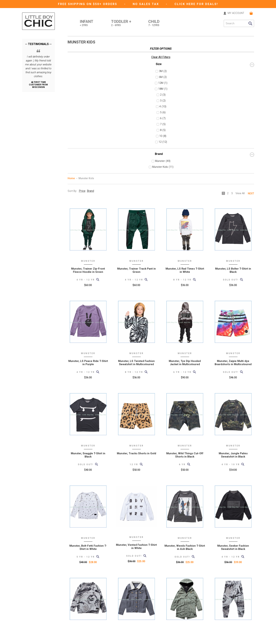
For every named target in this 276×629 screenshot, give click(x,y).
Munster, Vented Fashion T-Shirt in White (136, 416)
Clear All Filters (31, 46)
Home (71, 48)
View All (240, 63)
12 (30, 131)
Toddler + (121, 23)
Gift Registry (74, 615)
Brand (38, 143)
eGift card (73, 620)
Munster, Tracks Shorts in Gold (136, 323)
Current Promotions (79, 610)
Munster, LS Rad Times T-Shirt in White (185, 140)
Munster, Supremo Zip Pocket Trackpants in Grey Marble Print (233, 509)
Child (153, 23)
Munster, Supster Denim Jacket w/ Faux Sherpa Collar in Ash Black (136, 511)
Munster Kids (36, 156)
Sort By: (72, 61)
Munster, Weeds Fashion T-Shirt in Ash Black (184, 417)
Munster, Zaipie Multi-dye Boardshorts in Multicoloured (233, 232)
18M (30, 77)
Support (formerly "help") (82, 590)
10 (29, 125)
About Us (73, 585)
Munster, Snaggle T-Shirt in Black (88, 325)
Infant (86, 23)
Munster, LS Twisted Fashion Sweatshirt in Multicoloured (136, 232)
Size (38, 53)
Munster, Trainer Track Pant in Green (136, 140)
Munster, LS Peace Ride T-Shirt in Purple (88, 232)
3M (30, 60)
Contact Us (74, 580)
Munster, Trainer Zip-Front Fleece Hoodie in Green (88, 140)
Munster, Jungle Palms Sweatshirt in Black (233, 325)
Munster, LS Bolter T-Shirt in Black (233, 140)
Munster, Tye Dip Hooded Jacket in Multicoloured (185, 232)
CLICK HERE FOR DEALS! (196, 4)
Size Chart (73, 605)
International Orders (79, 600)
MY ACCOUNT (236, 13)
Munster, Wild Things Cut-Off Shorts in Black (184, 325)
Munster (33, 150)
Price (82, 61)
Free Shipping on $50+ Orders (88, 4)
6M (30, 66)
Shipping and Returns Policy (83, 595)
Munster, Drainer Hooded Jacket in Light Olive (184, 509)
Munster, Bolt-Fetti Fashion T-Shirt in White (88, 417)
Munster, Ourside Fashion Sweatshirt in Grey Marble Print (88, 509)
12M (30, 72)
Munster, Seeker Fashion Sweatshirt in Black (233, 417)
